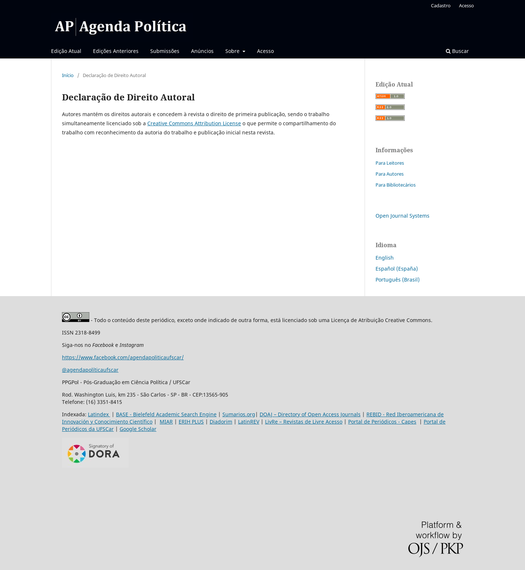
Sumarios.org (238, 414)
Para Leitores (390, 163)
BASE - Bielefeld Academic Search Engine (166, 414)
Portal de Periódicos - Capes (382, 421)
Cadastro (441, 5)
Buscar (457, 50)
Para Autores (390, 174)
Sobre (233, 50)
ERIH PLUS (191, 421)
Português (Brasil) (398, 279)
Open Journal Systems (402, 215)
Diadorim (221, 421)
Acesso (265, 50)
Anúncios (202, 50)
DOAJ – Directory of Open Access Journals (310, 414)
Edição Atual (66, 50)
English (385, 257)
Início (68, 75)
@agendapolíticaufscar (90, 369)
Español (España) (397, 268)
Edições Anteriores (116, 50)
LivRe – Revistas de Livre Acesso (303, 421)
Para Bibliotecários (396, 184)
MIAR (166, 421)
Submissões (164, 50)
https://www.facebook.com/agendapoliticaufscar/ (123, 357)
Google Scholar (138, 428)
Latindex (99, 414)
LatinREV (248, 421)
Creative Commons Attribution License (194, 123)
